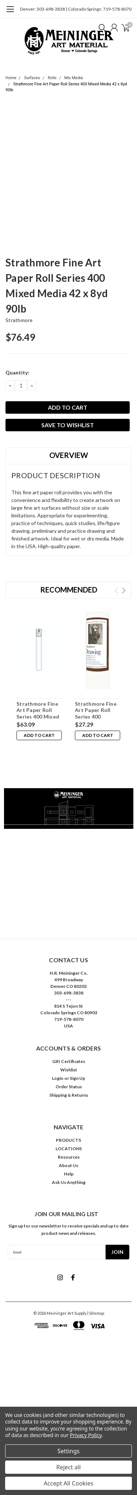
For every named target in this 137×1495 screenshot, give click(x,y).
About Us (68, 1165)
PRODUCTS (68, 1140)
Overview (68, 455)
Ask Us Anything (68, 1182)
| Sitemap (95, 1313)
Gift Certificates (68, 1061)
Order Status (69, 1086)
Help (68, 1174)
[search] (100, 27)
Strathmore (19, 320)
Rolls (52, 77)
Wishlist (68, 1070)
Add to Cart (39, 735)
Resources (69, 1157)
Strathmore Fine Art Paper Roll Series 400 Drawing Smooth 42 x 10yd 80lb (96, 716)
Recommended (68, 589)
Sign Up (77, 1078)
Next (123, 590)
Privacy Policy (86, 1435)
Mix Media (73, 77)
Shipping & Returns (68, 1095)
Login (57, 1078)
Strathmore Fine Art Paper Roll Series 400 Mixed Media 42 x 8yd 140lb (37, 716)
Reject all (68, 1467)
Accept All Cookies (69, 1483)
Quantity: (17, 372)
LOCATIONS (69, 1148)
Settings (68, 1451)
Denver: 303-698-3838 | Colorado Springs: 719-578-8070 (76, 9)
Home (10, 77)
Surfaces (32, 77)
